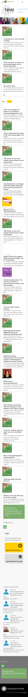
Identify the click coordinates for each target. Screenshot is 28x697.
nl (26, 2)
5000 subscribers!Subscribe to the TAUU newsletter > (13, 673)
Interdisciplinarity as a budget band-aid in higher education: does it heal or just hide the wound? (13, 610)
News (4, 37)
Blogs (5, 108)
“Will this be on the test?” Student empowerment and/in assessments (13, 622)
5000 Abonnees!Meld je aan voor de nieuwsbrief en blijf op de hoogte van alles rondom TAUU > (13, 512)
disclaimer (24, 692)
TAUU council (7, 254)
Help (20, 540)
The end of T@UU (13, 598)
